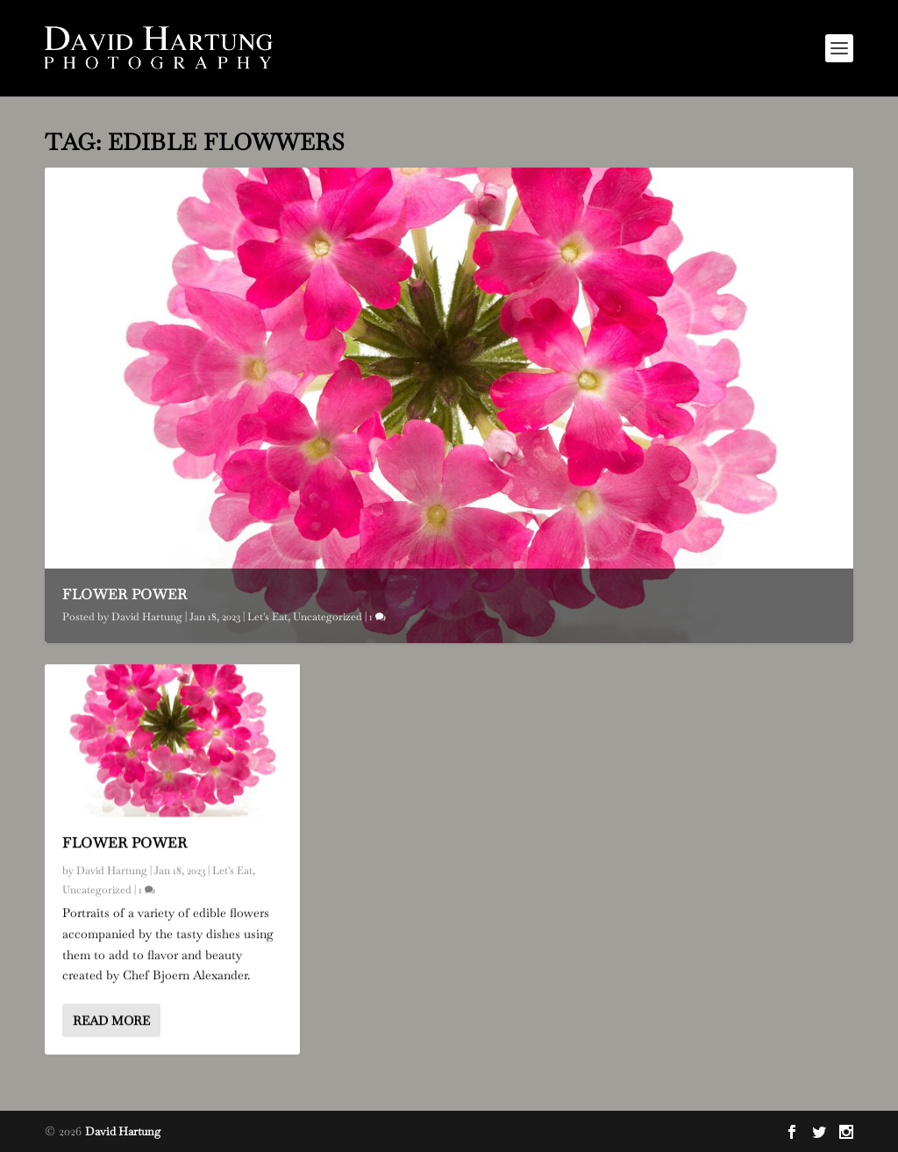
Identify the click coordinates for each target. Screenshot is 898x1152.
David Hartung (146, 617)
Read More (111, 1020)
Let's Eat (267, 617)
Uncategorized (327, 617)
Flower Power (124, 594)
